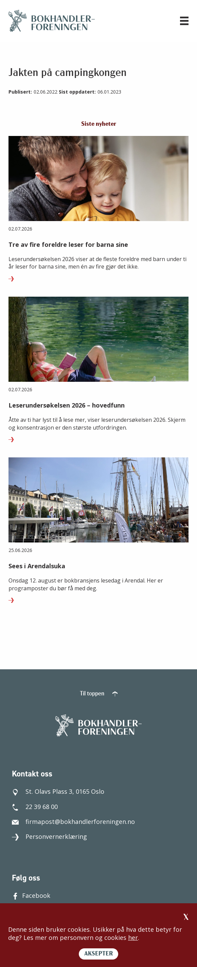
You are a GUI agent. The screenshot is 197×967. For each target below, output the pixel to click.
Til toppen (99, 694)
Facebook (31, 895)
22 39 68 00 (35, 807)
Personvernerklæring (49, 836)
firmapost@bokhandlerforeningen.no (73, 821)
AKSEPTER (98, 954)
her (133, 937)
